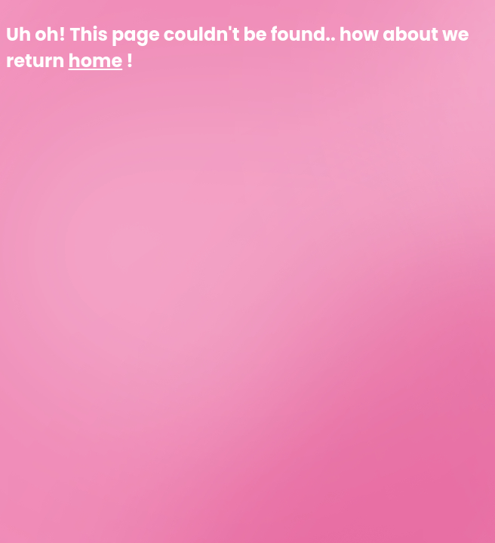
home (96, 60)
